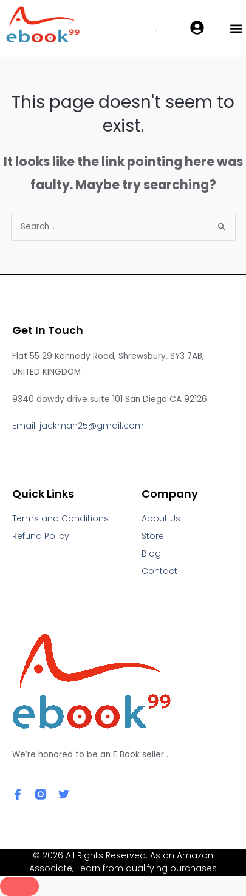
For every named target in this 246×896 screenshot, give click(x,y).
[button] (236, 29)
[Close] (19, 886)
